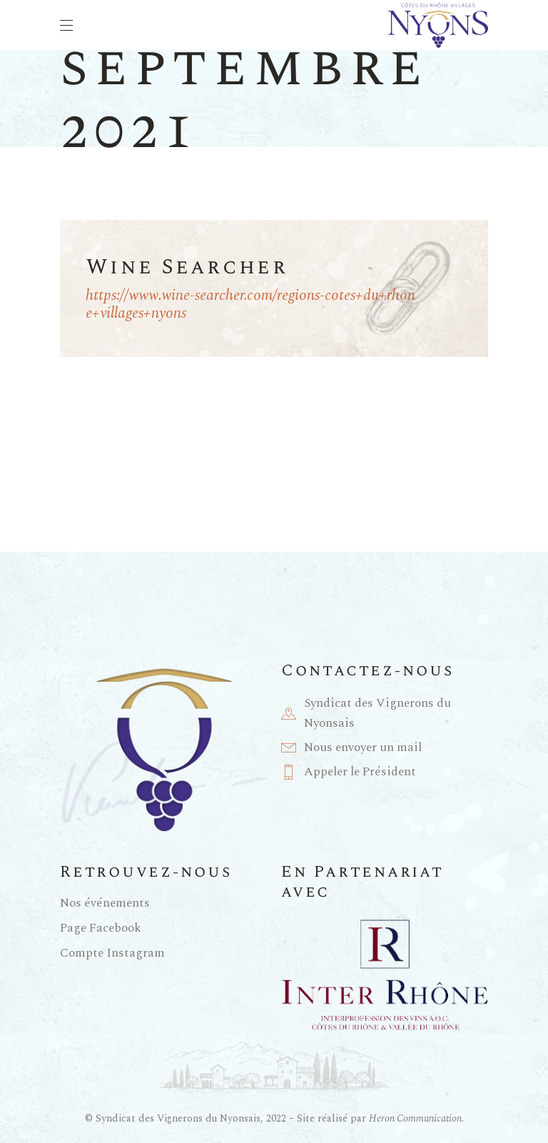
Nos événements (105, 903)
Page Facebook (100, 928)
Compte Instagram (112, 953)
